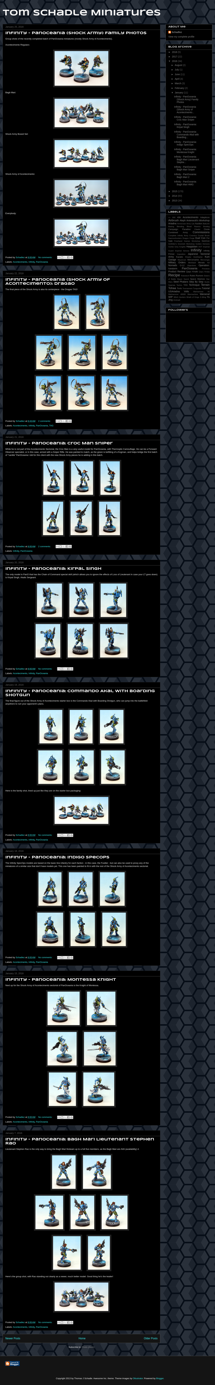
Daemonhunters (175, 238)
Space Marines (197, 279)
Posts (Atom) (88, 1347)
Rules (192, 276)
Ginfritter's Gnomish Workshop (181, 244)
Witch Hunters (180, 297)
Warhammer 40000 (177, 294)
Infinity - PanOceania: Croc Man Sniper (59, 443)
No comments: (45, 257)
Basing (171, 226)
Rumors (199, 276)
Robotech (185, 276)
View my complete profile (181, 36)
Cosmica (193, 236)
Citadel (197, 229)
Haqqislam (192, 246)
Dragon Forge (189, 238)
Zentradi (176, 300)
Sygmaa (171, 285)
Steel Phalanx (180, 281)
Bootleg (206, 226)
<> (169, 217)
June (177, 74)
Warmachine (192, 294)
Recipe (174, 275)
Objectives (191, 265)
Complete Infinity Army (178, 236)
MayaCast (182, 260)
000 (174, 217)
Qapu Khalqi (204, 272)
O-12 (182, 265)
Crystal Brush (204, 236)
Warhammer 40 (201, 292)
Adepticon (205, 217)
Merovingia (205, 260)
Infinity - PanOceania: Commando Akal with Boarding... (186, 134)
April (177, 79)
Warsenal (205, 294)
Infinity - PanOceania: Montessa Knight (60, 980)
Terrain (205, 284)
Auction (198, 223)
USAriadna (174, 291)
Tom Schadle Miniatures (82, 13)
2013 (175, 200)
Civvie (207, 229)
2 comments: (44, 421)
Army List (190, 224)
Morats (201, 262)
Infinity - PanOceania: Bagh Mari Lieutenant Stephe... (186, 159)
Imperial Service (182, 251)
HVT (200, 247)
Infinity (32, 262)
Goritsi (171, 247)
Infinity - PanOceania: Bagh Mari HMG (185, 183)
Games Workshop (192, 241)
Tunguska (197, 288)
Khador (188, 257)
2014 (175, 196)
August (179, 65)
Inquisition (181, 254)
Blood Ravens (194, 226)
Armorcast (181, 224)
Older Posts (151, 1338)
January (179, 92)
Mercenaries (193, 260)
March (178, 83)
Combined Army (178, 232)
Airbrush (173, 220)
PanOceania (42, 262)
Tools (179, 288)
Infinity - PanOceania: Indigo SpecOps (57, 857)
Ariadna (172, 223)
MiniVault (192, 263)
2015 (175, 191)
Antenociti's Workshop (198, 220)
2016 (175, 61)
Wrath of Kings (192, 297)
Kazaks (179, 257)
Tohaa (172, 288)
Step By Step (196, 281)
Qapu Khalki (192, 272)
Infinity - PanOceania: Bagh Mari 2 (185, 175)
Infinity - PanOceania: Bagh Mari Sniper (185, 168)
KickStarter (198, 257)
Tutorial (206, 288)
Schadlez (177, 32)
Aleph (183, 220)
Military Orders (177, 262)
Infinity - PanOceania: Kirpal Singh (53, 569)
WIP (170, 297)
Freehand (178, 241)
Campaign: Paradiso (179, 229)
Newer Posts (12, 1338)
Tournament (187, 288)
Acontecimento (20, 262)
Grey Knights (180, 247)
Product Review (176, 271)
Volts (186, 291)
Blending (180, 226)
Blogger (160, 1378)
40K (179, 217)
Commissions (201, 232)
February (180, 88)
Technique (194, 285)
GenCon (206, 241)
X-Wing (203, 297)
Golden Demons (203, 244)
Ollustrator (138, 1378)
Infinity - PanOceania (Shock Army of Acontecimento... (185, 109)
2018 (175, 52)
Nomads (172, 265)
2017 (175, 56)
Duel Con (200, 238)
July (177, 69)
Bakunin (206, 224)
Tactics (179, 285)
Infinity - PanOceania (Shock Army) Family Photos (76, 33)
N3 (208, 263)
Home (82, 1338)
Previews (206, 269)
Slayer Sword (183, 279)
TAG (51, 425)
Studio (207, 282)
